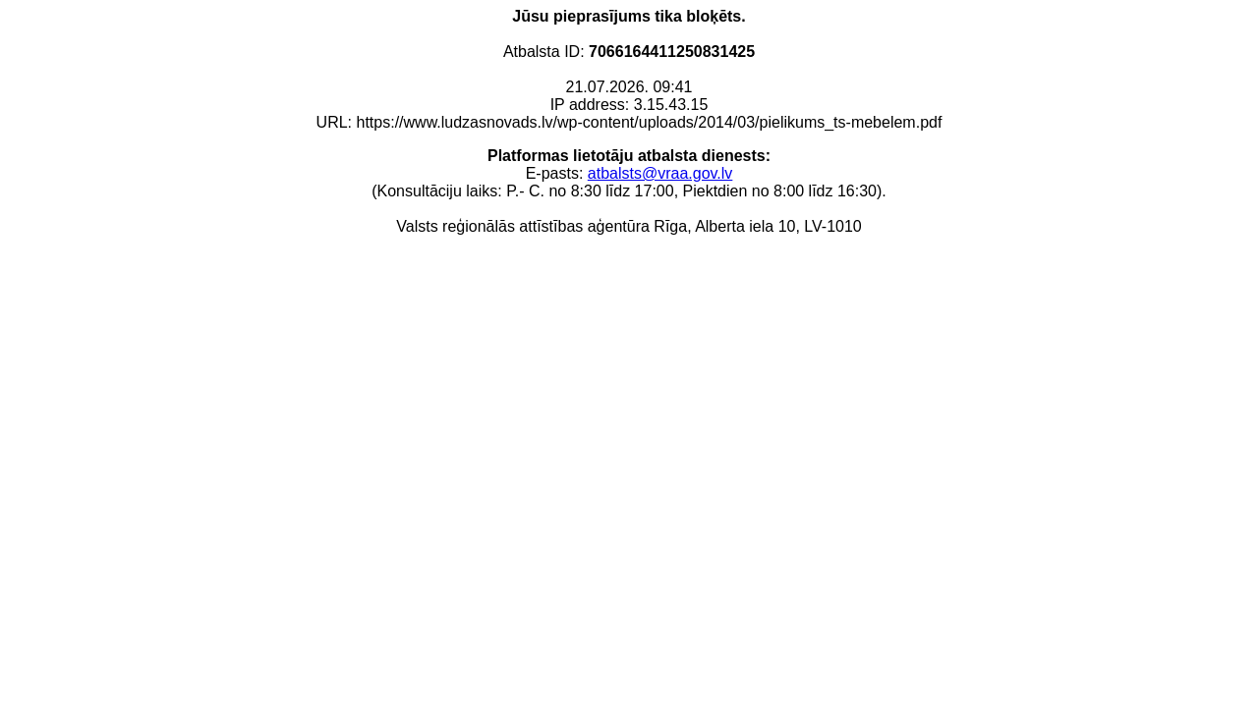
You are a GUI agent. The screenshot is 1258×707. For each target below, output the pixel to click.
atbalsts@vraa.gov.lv (660, 173)
